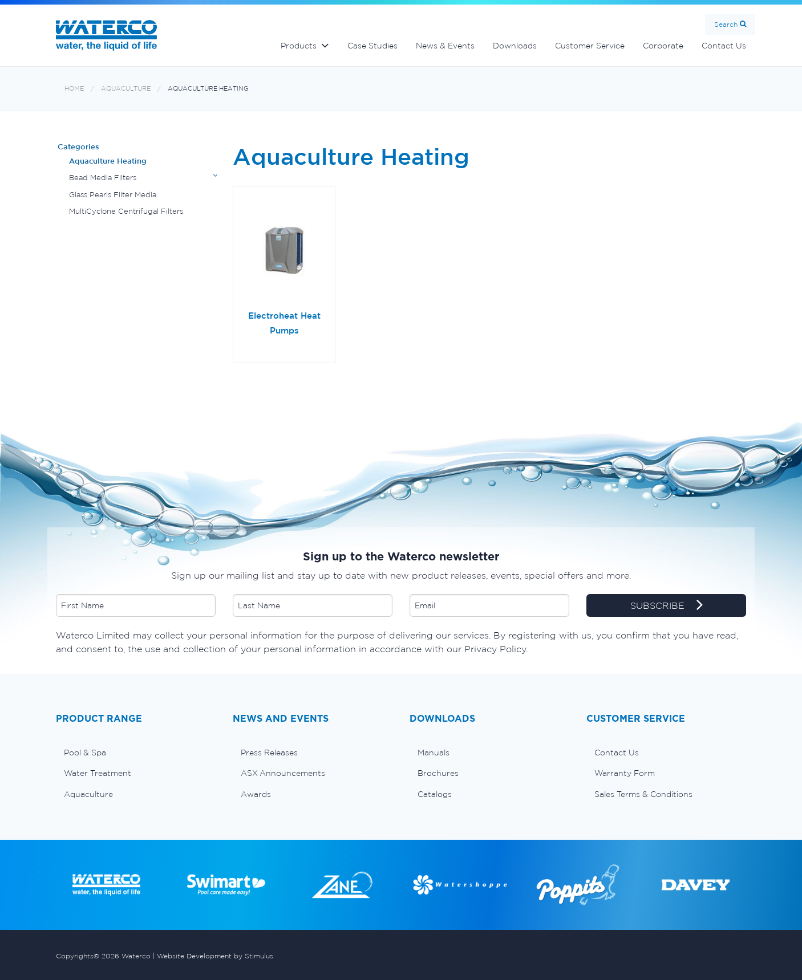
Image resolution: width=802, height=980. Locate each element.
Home (74, 89)
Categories (78, 147)
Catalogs (435, 794)
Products (299, 45)
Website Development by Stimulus (215, 955)
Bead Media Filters (102, 177)
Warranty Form (624, 773)
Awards (256, 794)
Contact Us (724, 45)
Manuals (433, 752)
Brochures (438, 773)
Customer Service (590, 45)
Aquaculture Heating (208, 89)
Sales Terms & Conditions (643, 794)
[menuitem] (136, 752)
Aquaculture (126, 89)
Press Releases (269, 752)
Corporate (663, 45)
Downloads (515, 45)
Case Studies (372, 45)
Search (726, 24)
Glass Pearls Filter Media (112, 194)
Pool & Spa (85, 752)
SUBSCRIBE (666, 606)
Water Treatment (97, 773)
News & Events (445, 45)
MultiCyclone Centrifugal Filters (126, 211)
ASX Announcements (283, 773)
